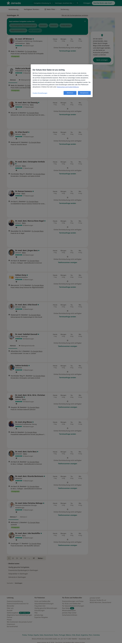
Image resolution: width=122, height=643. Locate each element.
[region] (62, 80)
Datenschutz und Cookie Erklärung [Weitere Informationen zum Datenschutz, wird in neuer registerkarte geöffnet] (68, 87)
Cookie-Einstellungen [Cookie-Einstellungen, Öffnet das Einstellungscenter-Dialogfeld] (40, 93)
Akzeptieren (84, 93)
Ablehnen (70, 93)
